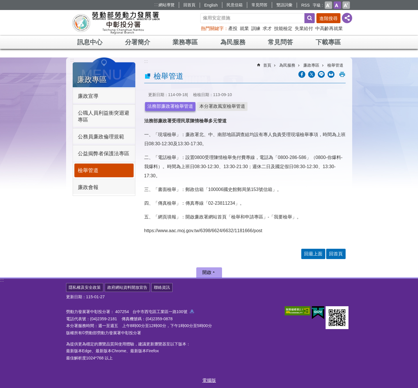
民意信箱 (235, 5)
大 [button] (346, 5)
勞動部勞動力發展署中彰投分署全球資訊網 (116, 23)
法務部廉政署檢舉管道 (170, 106)
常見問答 (259, 5)
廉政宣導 (88, 96)
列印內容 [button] (342, 74)
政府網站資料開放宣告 (127, 287)
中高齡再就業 (329, 28)
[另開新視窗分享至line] (321, 74)
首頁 (267, 65)
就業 (244, 28)
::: (156, 4)
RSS (305, 5)
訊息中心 (89, 42)
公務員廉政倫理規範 (101, 137)
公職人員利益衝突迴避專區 (103, 116)
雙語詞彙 (284, 5)
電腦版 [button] (209, 380)
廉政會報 (88, 187)
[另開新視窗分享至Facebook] (301, 74)
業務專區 (185, 42)
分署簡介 (137, 42)
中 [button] (337, 5)
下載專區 (328, 42)
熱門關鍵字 (212, 28)
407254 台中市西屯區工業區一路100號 (154, 311)
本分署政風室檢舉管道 (222, 106)
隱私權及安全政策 (85, 287)
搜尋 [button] (309, 18)
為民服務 (232, 42)
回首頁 (189, 5)
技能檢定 (283, 28)
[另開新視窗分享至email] (331, 74)
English (211, 5)
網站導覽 (167, 5)
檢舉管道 (88, 170)
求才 (267, 28)
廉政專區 (92, 79)
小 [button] (328, 5)
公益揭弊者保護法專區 (103, 153)
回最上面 (313, 253)
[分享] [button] (347, 18)
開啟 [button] (206, 272)
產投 (232, 28)
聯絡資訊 (162, 287)
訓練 (255, 28)
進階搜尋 (328, 18)
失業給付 (304, 28)
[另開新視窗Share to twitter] (311, 74)
